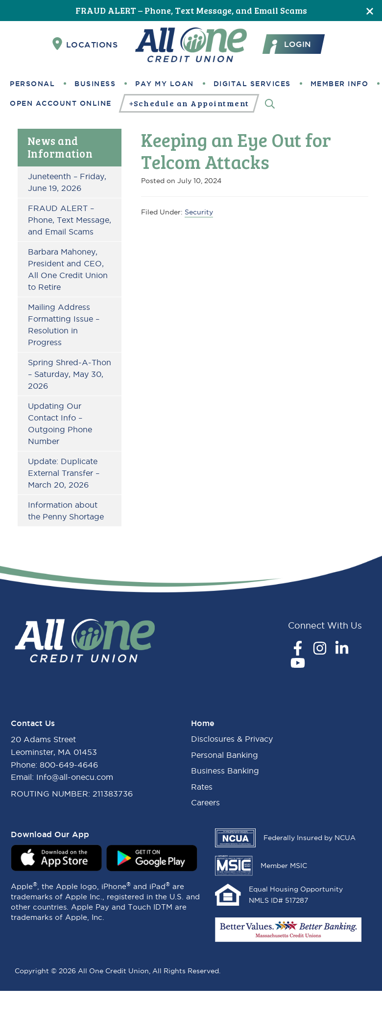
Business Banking (225, 770)
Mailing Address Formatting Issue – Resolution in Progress (63, 325)
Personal (32, 84)
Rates (202, 786)
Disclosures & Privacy (232, 738)
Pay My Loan (164, 84)
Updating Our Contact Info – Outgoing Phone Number (60, 423)
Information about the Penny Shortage (66, 510)
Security (199, 212)
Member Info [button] (339, 84)
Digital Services (252, 84)
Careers (205, 802)
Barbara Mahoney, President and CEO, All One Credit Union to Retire (68, 269)
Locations (85, 44)
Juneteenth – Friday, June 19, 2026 (67, 182)
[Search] (270, 103)
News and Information (60, 147)
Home (203, 723)
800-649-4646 (69, 764)
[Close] (370, 10)
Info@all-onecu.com (74, 777)
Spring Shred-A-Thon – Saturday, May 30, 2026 (69, 374)
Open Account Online (61, 103)
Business (95, 84)
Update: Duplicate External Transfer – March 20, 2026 (63, 473)
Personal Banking (224, 755)
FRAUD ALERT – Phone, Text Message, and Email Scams (191, 10)
